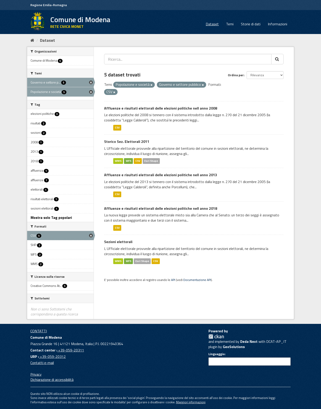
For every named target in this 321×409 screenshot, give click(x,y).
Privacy (36, 374)
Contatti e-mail (42, 362)
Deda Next (249, 341)
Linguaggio (216, 354)
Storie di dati (250, 24)
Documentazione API (197, 280)
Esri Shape (151, 161)
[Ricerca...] (187, 59)
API (173, 280)
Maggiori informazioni (190, 402)
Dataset (212, 24)
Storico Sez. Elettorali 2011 (126, 141)
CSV (117, 127)
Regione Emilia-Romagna (48, 5)
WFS (128, 161)
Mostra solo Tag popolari (51, 217)
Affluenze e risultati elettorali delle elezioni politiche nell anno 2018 (160, 208)
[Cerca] (277, 59)
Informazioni (277, 24)
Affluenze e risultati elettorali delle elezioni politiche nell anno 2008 (160, 108)
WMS (118, 161)
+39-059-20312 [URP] (52, 356)
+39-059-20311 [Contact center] (70, 350)
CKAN (216, 336)
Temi (230, 24)
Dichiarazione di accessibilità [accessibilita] (52, 379)
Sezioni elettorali (118, 241)
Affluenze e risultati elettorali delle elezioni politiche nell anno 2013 (160, 175)
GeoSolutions (234, 346)
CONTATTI (38, 331)
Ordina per (236, 75)
